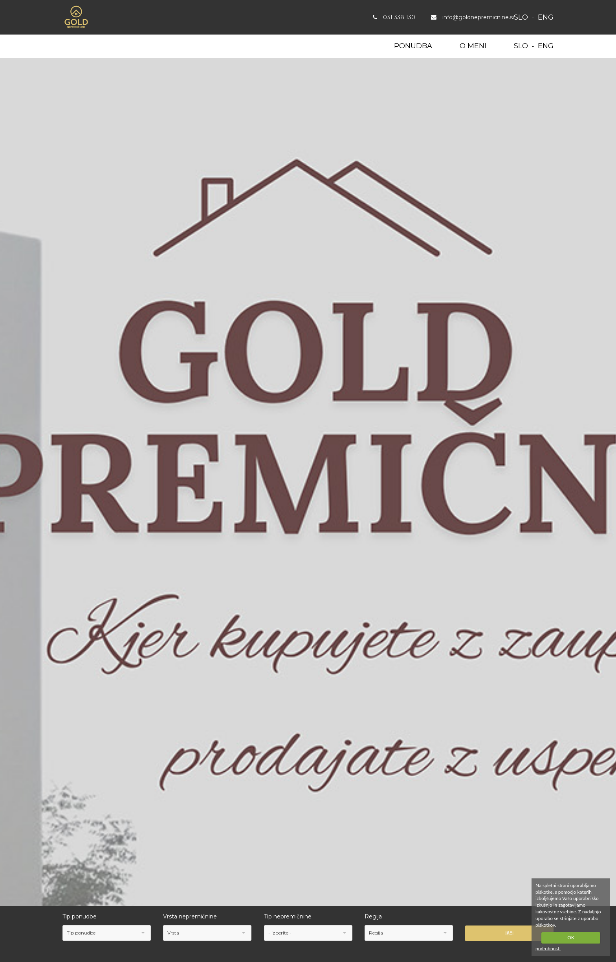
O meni (473, 46)
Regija (373, 916)
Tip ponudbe (79, 916)
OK (570, 937)
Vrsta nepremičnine (190, 916)
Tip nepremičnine (288, 916)
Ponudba (413, 46)
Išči (509, 933)
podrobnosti (548, 948)
